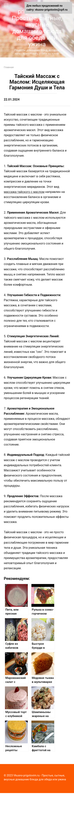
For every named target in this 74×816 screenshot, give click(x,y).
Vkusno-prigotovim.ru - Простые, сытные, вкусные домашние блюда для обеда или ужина (37, 25)
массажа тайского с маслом (24, 192)
